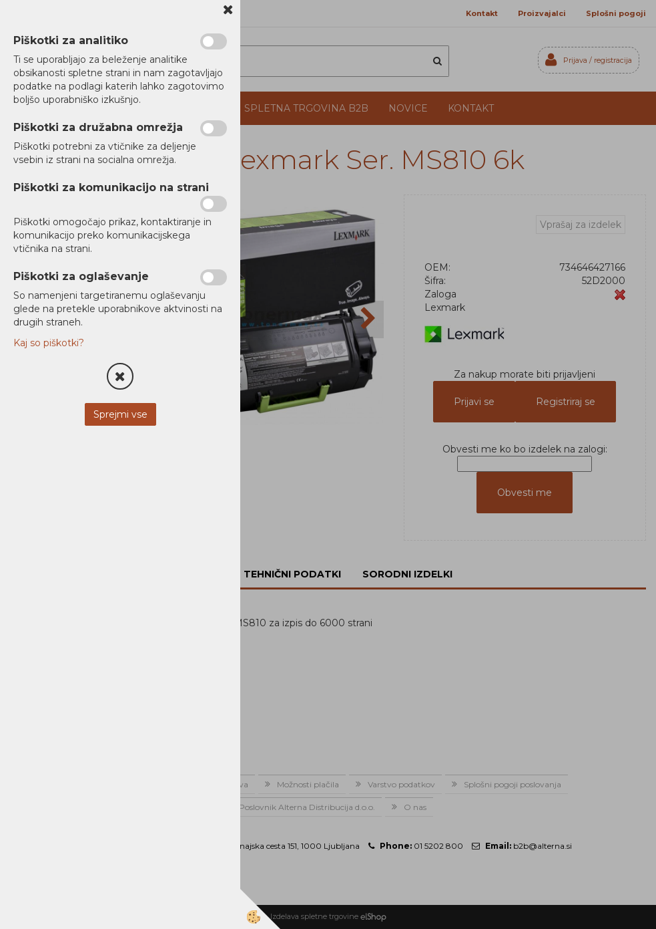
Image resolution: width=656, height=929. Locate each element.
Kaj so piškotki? (48, 343)
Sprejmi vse (120, 414)
